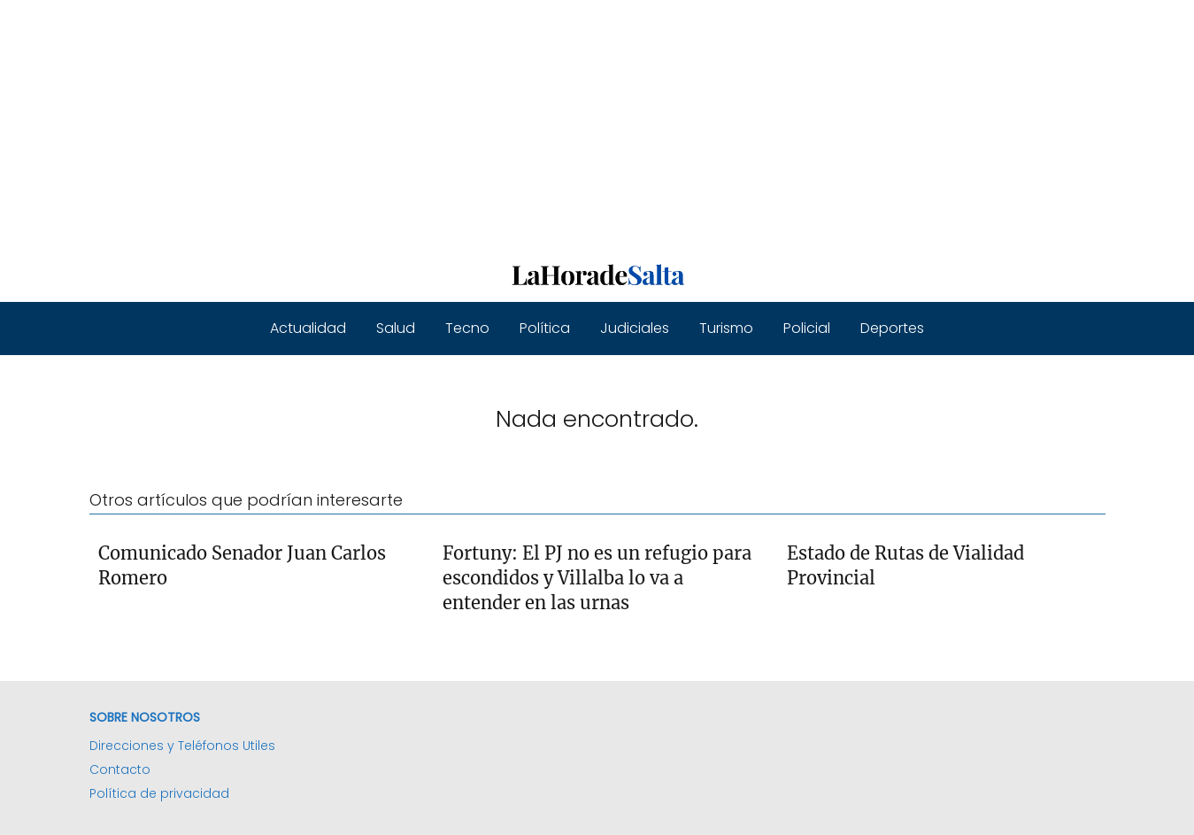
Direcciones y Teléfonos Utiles (182, 745)
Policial (806, 328)
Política (545, 328)
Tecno (467, 328)
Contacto (119, 769)
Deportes (892, 328)
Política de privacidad (159, 793)
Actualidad (308, 328)
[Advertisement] (531, 124)
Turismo (726, 328)
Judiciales (634, 328)
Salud (395, 328)
